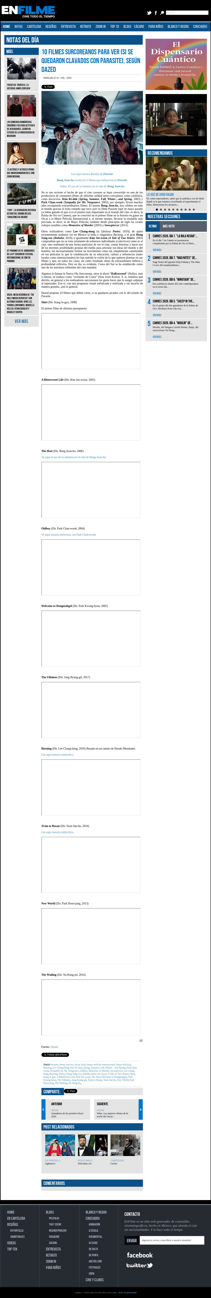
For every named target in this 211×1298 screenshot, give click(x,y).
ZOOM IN (101, 26)
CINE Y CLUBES (95, 1280)
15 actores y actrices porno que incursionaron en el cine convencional (21, 170)
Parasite (108, 174)
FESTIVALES (94, 1268)
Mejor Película (123, 1064)
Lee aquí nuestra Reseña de (87, 174)
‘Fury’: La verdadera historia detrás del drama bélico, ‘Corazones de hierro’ (21, 210)
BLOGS (127, 26)
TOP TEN (12, 1249)
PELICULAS (54, 1218)
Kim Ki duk (76, 1067)
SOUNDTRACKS (17, 1237)
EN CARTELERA (16, 1218)
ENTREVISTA (68, 26)
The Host (95, 1076)
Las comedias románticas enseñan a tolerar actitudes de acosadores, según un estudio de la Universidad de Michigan (21, 126)
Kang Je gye (49, 1076)
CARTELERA (34, 26)
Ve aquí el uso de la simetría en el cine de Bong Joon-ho (73, 457)
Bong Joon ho (66, 1064)
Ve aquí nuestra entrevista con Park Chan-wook (68, 534)
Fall (102, 1067)
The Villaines (63, 1080)
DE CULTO (93, 1249)
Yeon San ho (109, 1080)
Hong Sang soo (73, 1073)
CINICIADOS (200, 26)
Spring (86, 1067)
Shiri (132, 1073)
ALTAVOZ (93, 1243)
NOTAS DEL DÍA (22, 40)
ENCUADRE (54, 1237)
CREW (91, 1274)
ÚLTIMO (153, 226)
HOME (6, 26)
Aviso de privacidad (127, 1292)
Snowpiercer (116, 1070)
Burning (47, 1067)
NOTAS (19, 26)
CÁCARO (139, 26)
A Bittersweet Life (65, 1076)
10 (194, 210)
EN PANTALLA (52, 1160)
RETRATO (85, 26)
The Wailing (61, 1083)
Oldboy (83, 1070)
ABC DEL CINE (95, 1261)
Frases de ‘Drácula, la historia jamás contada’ (21, 83)
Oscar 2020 (80, 1064)
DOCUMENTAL (95, 1237)
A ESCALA (93, 1231)
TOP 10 (114, 26)
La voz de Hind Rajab (160, 194)
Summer (94, 1067)
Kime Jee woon (99, 1073)
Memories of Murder (98, 1070)
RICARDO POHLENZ (58, 1231)
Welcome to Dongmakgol (114, 1076)
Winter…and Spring (115, 1067)
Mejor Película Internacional (100, 1064)
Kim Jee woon (82, 1076)
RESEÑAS (51, 26)
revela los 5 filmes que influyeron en (87, 180)
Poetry (61, 1073)
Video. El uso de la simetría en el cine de (92, 186)
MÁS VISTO (169, 226)
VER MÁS (21, 321)
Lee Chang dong (60, 1067)
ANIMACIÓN (94, 1224)
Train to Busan (94, 1080)
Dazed (54, 1046)
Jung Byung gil (79, 1080)
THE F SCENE (55, 1224)
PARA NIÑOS (155, 26)
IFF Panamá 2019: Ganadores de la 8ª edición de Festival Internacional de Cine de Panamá (21, 253)
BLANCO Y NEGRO (178, 26)
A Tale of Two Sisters (118, 1073)
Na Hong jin (74, 1083)
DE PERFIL (93, 1255)
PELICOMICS (85, 1160)
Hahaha (86, 1073)
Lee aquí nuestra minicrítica (57, 754)
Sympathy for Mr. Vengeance (64, 1070)
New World (122, 1080)
